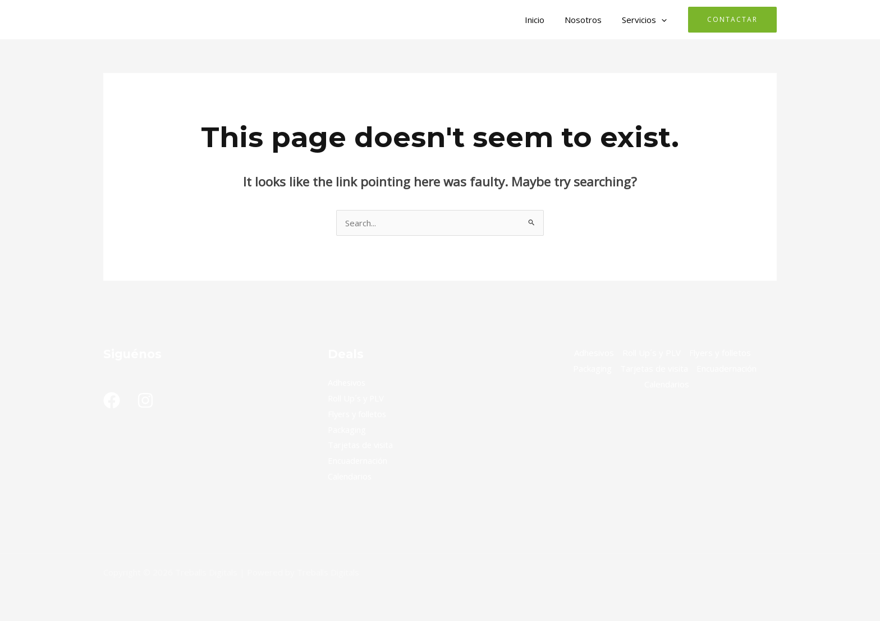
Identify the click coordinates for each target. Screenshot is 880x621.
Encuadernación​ (358, 460)
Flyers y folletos (358, 413)
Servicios (646, 19)
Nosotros (588, 19)
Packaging (347, 429)
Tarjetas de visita (362, 444)
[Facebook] (111, 400)
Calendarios (350, 476)
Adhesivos (348, 382)
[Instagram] (145, 400)
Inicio (543, 19)
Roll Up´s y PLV (357, 398)
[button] (663, 19)
